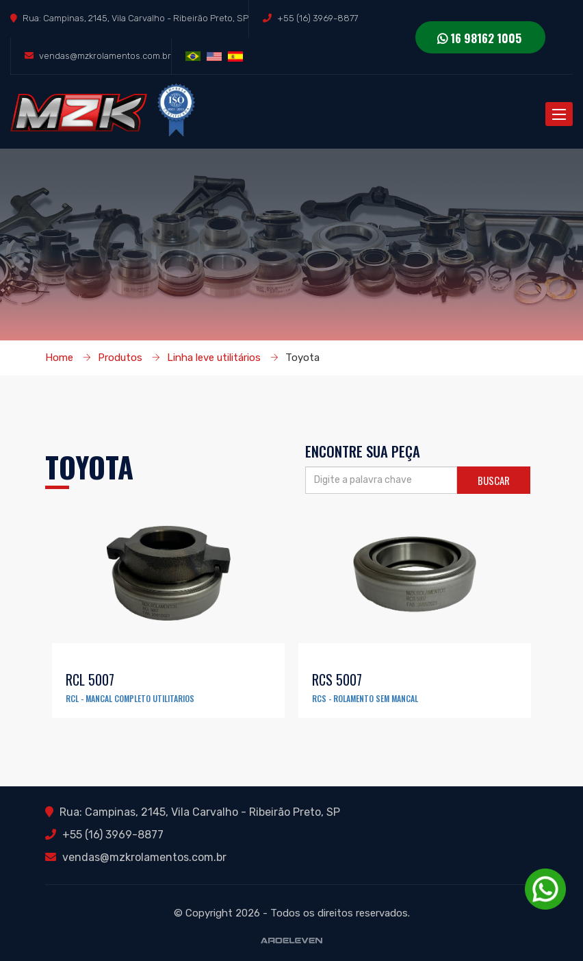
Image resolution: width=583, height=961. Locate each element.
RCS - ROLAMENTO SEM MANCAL (365, 698)
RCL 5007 (90, 679)
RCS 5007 (337, 679)
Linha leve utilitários (214, 357)
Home (59, 357)
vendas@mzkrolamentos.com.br (105, 56)
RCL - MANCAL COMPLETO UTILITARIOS (130, 698)
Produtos (120, 357)
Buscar (494, 480)
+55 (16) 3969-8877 (317, 18)
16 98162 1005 (479, 38)
